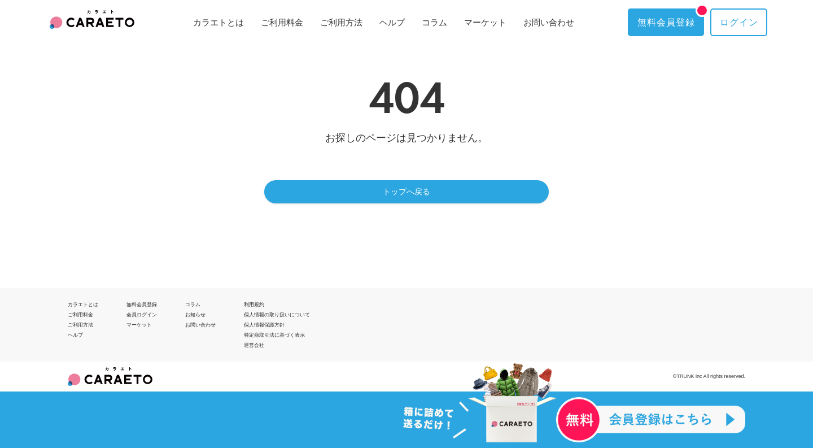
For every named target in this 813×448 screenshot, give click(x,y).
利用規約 (254, 304)
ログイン (739, 22)
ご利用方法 (341, 22)
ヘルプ (392, 22)
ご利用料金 (282, 22)
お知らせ (195, 314)
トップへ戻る (406, 191)
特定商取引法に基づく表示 (274, 335)
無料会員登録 (670, 17)
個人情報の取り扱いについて (277, 314)
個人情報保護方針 (264, 325)
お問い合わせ (548, 22)
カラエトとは (218, 22)
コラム (434, 22)
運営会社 (254, 345)
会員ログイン (141, 314)
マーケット (485, 22)
